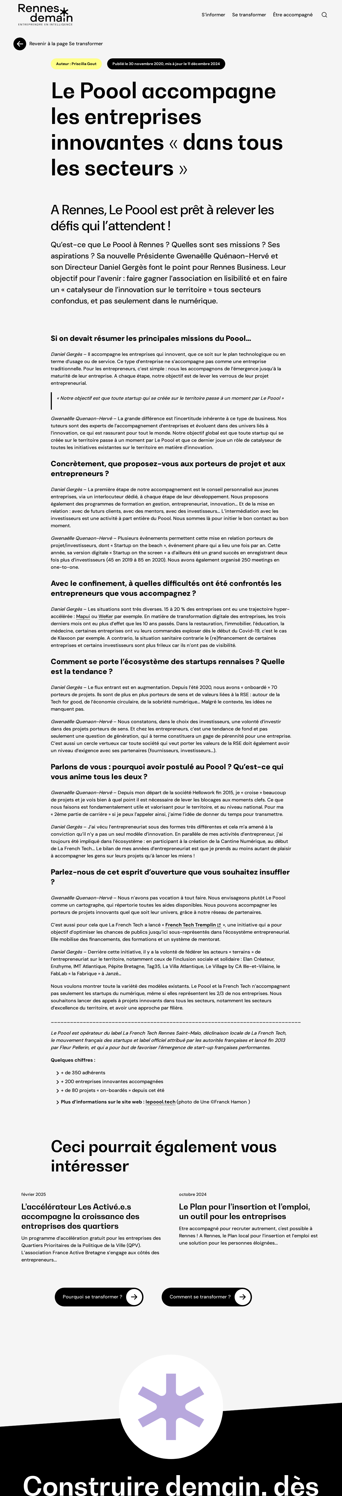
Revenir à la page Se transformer (66, 43)
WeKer (106, 616)
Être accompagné (293, 15)
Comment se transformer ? (200, 1297)
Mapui (83, 616)
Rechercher (324, 15)
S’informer (213, 15)
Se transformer (249, 15)
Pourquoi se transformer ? (92, 1297)
